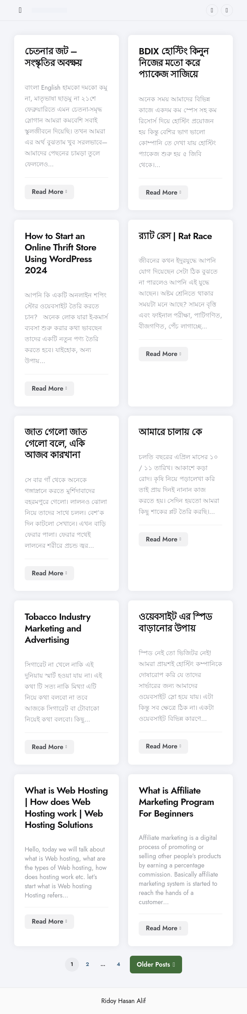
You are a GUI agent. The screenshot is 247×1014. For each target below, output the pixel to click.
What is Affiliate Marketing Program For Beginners (176, 802)
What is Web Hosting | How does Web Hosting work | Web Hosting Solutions (66, 808)
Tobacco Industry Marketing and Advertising (57, 628)
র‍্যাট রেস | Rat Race (175, 236)
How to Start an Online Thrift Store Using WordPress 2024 (60, 253)
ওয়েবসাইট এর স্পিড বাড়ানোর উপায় (175, 622)
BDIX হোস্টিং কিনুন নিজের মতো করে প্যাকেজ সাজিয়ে (174, 63)
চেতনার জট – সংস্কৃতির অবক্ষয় (53, 57)
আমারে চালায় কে (170, 432)
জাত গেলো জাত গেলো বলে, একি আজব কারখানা (56, 443)
